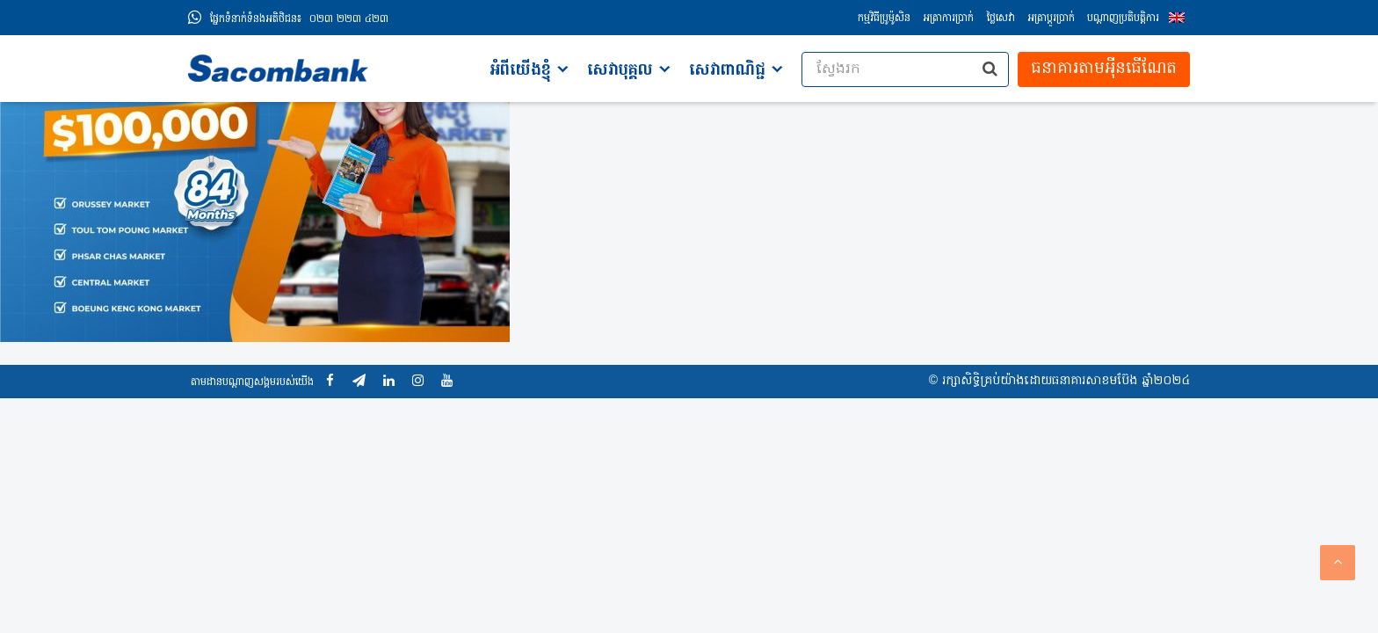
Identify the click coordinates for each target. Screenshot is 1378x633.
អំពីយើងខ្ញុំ (520, 71)
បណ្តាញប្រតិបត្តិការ (1123, 18)
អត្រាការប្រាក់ (948, 18)
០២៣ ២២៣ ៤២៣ (299, 19)
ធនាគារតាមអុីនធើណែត (1104, 69)
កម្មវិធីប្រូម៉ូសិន (884, 18)
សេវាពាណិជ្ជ (727, 71)
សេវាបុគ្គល (620, 71)
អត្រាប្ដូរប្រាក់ (1051, 18)
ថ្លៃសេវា (1000, 18)
